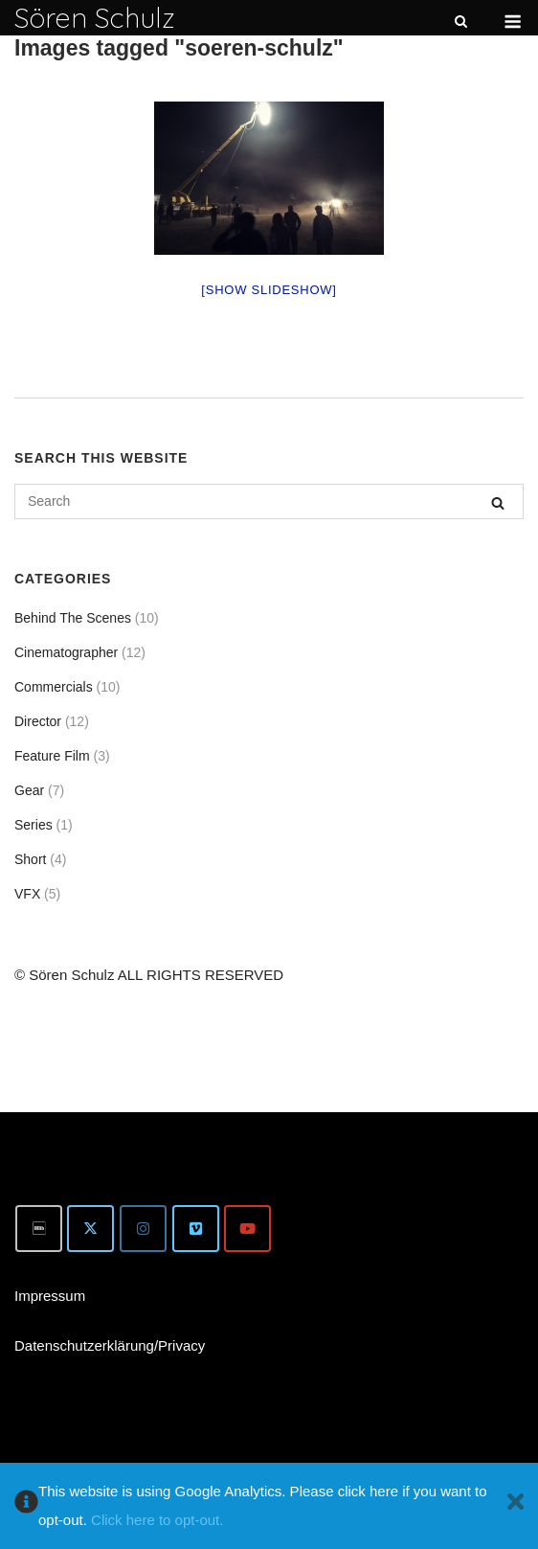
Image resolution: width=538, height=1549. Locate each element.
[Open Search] (461, 22)
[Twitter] (90, 1228)
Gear (29, 790)
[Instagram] (143, 1228)
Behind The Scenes (72, 618)
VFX (27, 893)
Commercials (53, 687)
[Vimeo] (195, 1228)
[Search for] (269, 501)
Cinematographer (66, 652)
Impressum (49, 1295)
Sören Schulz (94, 17)
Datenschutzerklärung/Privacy (109, 1345)
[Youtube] (247, 1228)
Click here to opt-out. (157, 1520)
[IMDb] (38, 1228)
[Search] (498, 502)
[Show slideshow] (268, 290)
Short (30, 859)
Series (33, 824)
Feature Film (52, 755)
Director (37, 721)
